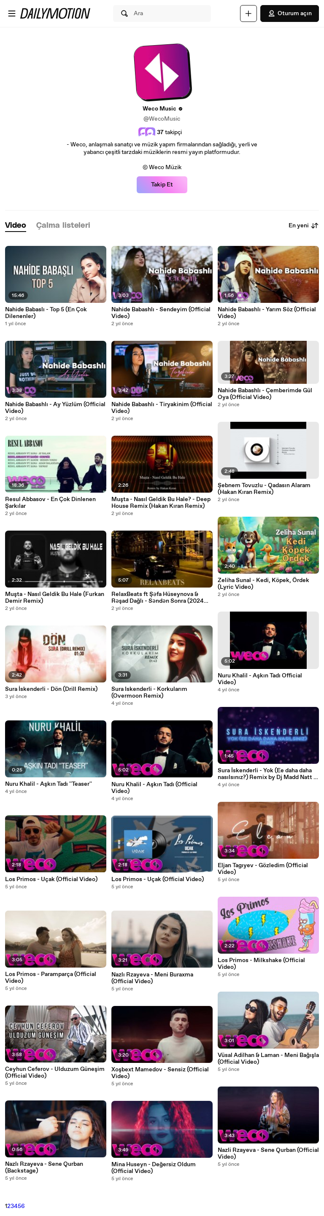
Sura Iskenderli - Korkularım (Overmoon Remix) (149, 692)
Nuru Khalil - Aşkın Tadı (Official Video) (154, 788)
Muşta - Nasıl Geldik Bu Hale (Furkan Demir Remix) (54, 597)
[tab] (15, 226)
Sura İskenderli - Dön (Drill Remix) (51, 689)
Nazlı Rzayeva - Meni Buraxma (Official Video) (152, 978)
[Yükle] (248, 13)
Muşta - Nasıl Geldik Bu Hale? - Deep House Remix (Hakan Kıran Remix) (161, 503)
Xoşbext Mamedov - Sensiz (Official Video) (160, 1073)
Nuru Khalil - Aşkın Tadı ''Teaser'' (48, 784)
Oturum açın (289, 13)
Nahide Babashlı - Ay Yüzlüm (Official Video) (55, 408)
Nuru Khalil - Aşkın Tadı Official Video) (260, 679)
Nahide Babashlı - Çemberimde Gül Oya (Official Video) (265, 394)
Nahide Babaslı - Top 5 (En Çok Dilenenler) (46, 313)
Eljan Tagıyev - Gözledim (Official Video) (263, 869)
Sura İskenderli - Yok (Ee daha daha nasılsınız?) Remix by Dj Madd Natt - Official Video (267, 774)
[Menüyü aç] (12, 13)
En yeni (304, 225)
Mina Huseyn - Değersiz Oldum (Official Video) (153, 1168)
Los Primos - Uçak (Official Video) (51, 879)
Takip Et (162, 185)
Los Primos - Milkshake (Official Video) (261, 964)
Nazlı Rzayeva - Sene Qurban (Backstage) (44, 1167)
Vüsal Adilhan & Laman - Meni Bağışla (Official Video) (268, 1058)
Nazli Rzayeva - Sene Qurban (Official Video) (268, 1153)
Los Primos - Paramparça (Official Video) (50, 977)
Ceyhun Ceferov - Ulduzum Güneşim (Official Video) (55, 1072)
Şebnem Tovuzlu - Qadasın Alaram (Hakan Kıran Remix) (264, 489)
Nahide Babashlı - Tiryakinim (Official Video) (161, 408)
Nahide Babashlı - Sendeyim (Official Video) (161, 313)
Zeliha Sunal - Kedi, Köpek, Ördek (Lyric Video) (263, 583)
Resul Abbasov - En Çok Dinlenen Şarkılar (50, 503)
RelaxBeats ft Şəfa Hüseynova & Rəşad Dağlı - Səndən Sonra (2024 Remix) (157, 597)
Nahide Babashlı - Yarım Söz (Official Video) (267, 313)
